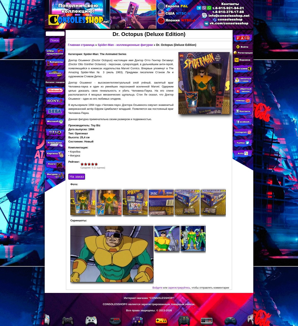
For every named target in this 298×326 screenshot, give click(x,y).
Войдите (157, 287)
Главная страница (81, 45)
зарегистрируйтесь (179, 287)
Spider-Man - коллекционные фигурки (125, 45)
